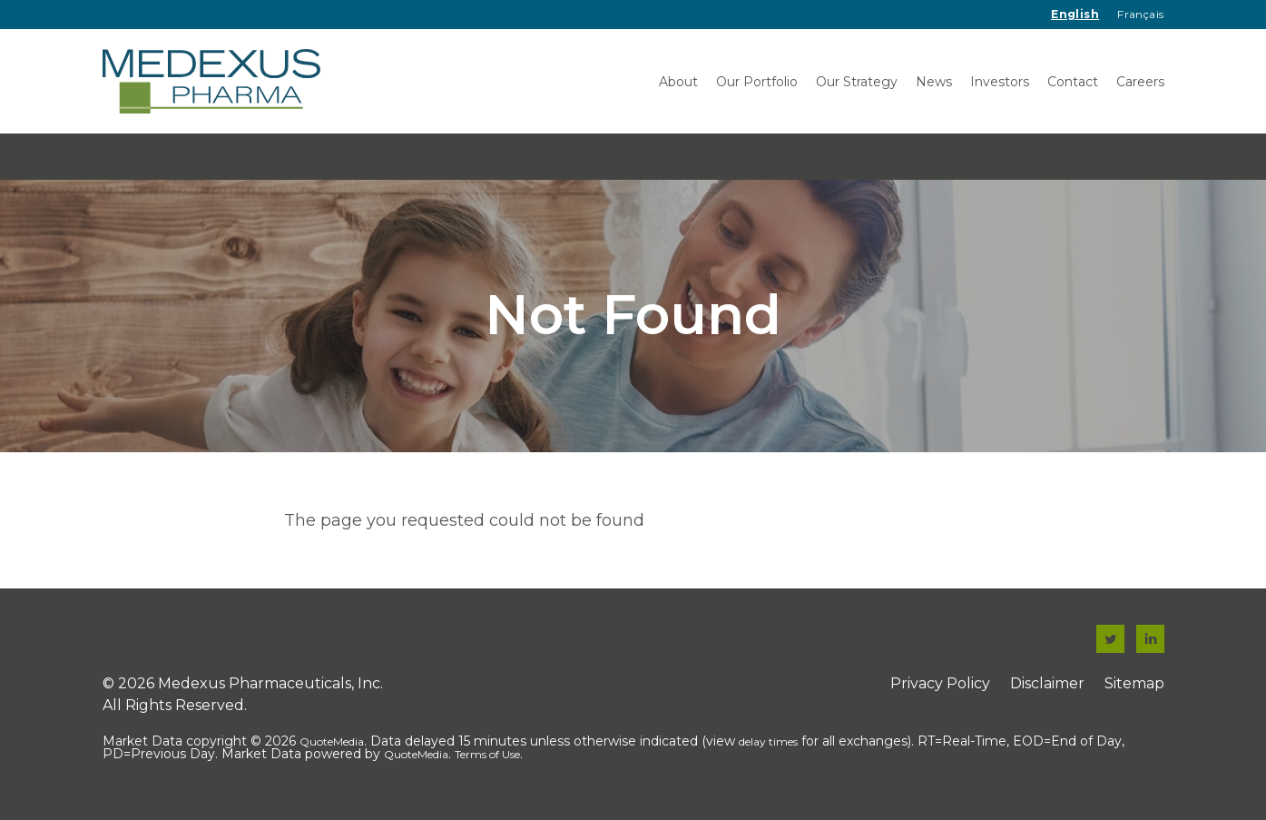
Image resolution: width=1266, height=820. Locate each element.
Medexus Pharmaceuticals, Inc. (270, 688)
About (678, 82)
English (1075, 14)
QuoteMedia (331, 747)
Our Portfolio (757, 82)
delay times (768, 747)
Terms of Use (487, 759)
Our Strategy (857, 82)
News (934, 82)
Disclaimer (1047, 688)
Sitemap (1134, 688)
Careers (1140, 82)
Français (1140, 14)
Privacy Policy (940, 688)
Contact (1072, 82)
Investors (999, 82)
